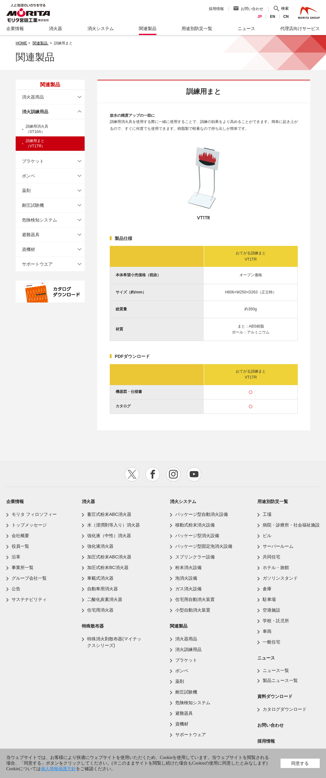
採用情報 (216, 9)
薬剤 (26, 190)
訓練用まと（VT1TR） (35, 143)
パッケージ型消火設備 (197, 535)
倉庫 (267, 588)
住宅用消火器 (100, 610)
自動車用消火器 (102, 588)
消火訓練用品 (35, 111)
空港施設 (271, 610)
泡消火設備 (186, 578)
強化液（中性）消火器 (109, 535)
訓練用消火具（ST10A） (37, 129)
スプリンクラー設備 (195, 556)
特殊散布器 (93, 625)
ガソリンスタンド (280, 578)
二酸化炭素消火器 (104, 599)
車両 (267, 631)
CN (286, 16)
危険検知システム (39, 219)
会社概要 (20, 535)
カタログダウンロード (285, 709)
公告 (16, 588)
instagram (173, 474)
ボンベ (28, 175)
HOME (21, 43)
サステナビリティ (29, 599)
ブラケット (33, 161)
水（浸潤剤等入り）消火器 (113, 524)
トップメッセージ (29, 524)
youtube (194, 474)
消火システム (183, 501)
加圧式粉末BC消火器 (107, 567)
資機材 (28, 249)
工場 (267, 514)
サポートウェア (190, 734)
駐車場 (269, 599)
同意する (300, 763)
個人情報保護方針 (58, 768)
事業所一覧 (23, 567)
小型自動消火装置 (192, 610)
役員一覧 (20, 546)
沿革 (16, 556)
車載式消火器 (100, 578)
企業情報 (15, 501)
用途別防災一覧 (272, 501)
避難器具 (30, 234)
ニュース (266, 657)
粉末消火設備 (188, 567)
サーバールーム (278, 546)
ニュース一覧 (276, 670)
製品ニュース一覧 (280, 680)
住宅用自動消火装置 (195, 599)
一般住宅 (271, 641)
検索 (285, 8)
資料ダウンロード (274, 696)
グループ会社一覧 (29, 578)
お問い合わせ (252, 9)
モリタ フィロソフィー (34, 514)
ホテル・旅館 (276, 567)
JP (259, 16)
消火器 (88, 501)
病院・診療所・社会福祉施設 (291, 524)
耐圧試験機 (33, 205)
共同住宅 (271, 556)
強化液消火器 (100, 546)
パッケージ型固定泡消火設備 (203, 546)
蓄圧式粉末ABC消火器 (109, 514)
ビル (267, 535)
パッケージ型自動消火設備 (201, 514)
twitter (132, 474)
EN (272, 16)
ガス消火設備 (188, 588)
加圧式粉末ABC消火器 (109, 556)
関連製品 (41, 43)
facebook (152, 474)
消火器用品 (33, 96)
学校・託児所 (276, 620)
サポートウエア (37, 264)
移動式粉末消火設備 (195, 524)
